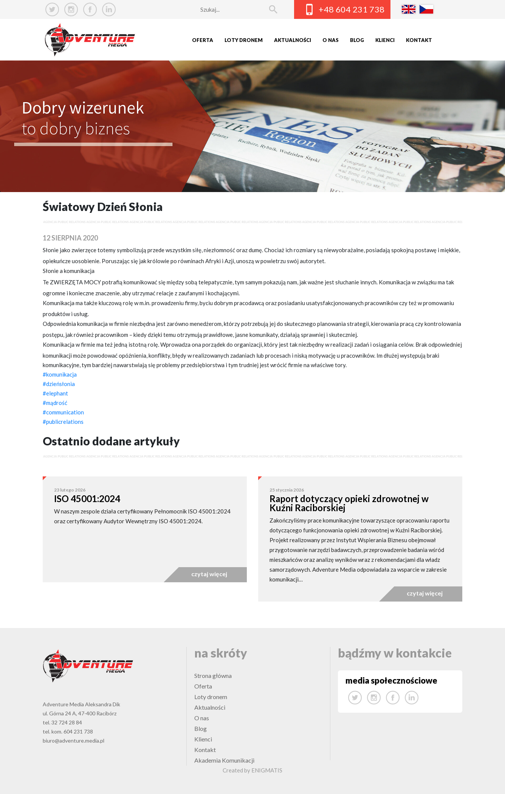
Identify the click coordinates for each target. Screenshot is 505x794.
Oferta (202, 40)
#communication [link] (63, 412)
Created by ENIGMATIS (252, 770)
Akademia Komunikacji (224, 760)
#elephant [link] (55, 393)
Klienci (385, 40)
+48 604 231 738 (352, 9)
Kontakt (419, 40)
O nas (330, 40)
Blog (357, 40)
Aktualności (292, 40)
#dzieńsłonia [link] (59, 383)
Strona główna (213, 675)
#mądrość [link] (55, 402)
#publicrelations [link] (63, 421)
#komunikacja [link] (60, 374)
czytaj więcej (209, 573)
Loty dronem (244, 40)
